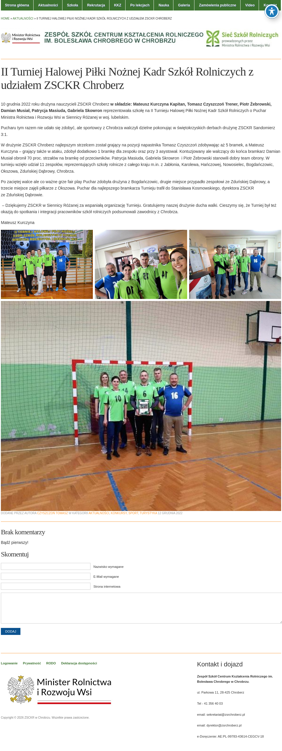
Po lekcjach (139, 5)
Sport (133, 513)
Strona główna (17, 5)
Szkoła (72, 5)
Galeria (184, 5)
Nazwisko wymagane (108, 566)
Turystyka (148, 513)
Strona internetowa (106, 586)
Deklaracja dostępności (79, 663)
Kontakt (270, 5)
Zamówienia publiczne (217, 5)
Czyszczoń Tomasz (52, 513)
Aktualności (48, 5)
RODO (51, 663)
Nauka (164, 5)
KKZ (117, 5)
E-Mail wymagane (106, 576)
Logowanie (9, 663)
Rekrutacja (96, 5)
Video (250, 5)
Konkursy (119, 513)
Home (5, 18)
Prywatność (32, 663)
